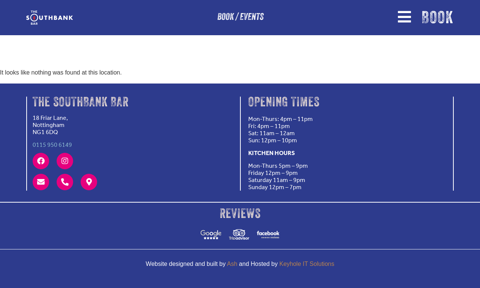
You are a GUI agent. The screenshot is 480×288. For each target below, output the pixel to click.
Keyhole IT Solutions (306, 264)
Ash (232, 264)
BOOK (225, 17)
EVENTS (251, 17)
